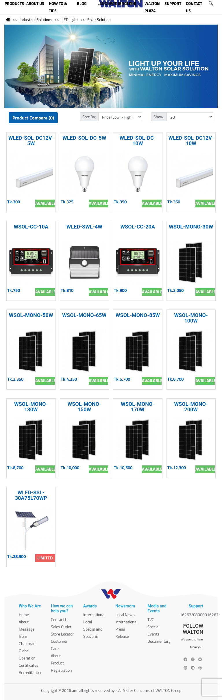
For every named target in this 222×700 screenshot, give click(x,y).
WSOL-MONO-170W (137, 406)
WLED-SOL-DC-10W (138, 140)
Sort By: (89, 117)
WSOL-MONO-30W (191, 227)
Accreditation (30, 672)
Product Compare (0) (33, 117)
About (24, 622)
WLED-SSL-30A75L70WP (31, 495)
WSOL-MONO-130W (31, 406)
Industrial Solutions (36, 19)
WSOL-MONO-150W (84, 406)
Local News (125, 614)
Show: (158, 117)
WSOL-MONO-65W (84, 315)
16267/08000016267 (199, 614)
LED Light (70, 19)
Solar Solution (99, 19)
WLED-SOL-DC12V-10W (191, 140)
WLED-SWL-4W (84, 227)
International (94, 614)
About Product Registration (61, 663)
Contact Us (60, 619)
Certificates (28, 665)
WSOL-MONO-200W (191, 406)
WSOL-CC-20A (138, 227)
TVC (150, 619)
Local (87, 622)
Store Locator (62, 634)
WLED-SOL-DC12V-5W (31, 140)
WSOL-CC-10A (31, 227)
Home (24, 614)
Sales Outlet (61, 627)
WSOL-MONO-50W (31, 315)
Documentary (159, 641)
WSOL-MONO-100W (191, 318)
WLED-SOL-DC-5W (84, 138)
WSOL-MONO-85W (138, 315)
